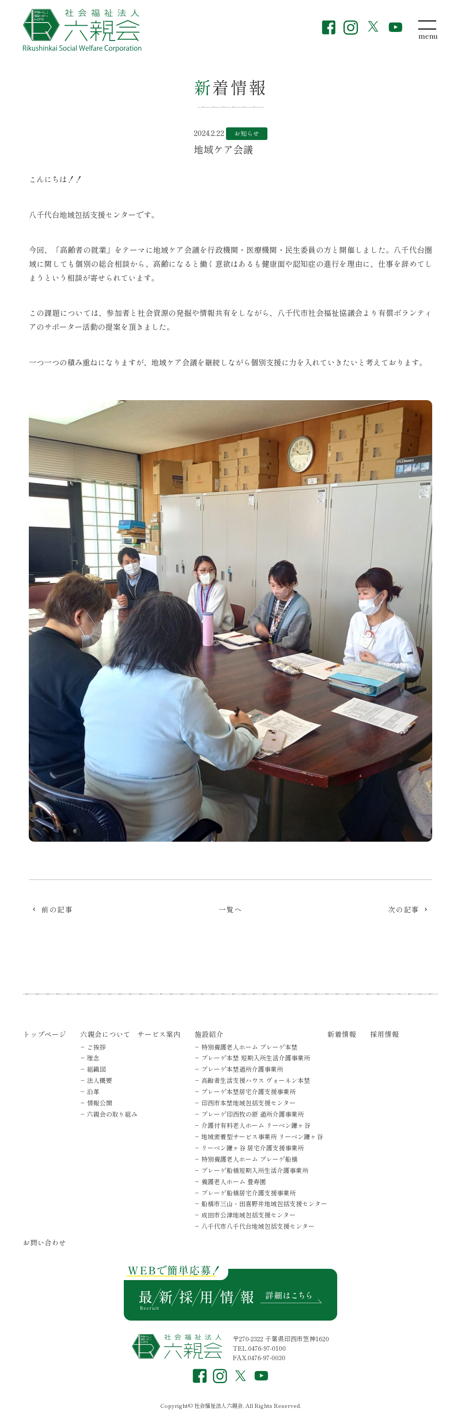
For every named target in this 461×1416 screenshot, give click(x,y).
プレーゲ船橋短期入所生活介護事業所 (254, 1170)
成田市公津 (248, 1214)
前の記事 (57, 910)
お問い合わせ (44, 1242)
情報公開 (99, 1102)
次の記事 (404, 910)
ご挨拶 (96, 1046)
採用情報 (384, 1034)
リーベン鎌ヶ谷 (252, 1147)
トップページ (44, 1034)
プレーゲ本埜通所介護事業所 (242, 1068)
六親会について (105, 1034)
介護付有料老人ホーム (255, 1125)
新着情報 (341, 1034)
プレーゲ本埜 (255, 1057)
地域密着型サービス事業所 (262, 1136)
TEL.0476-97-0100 (259, 1348)
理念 (93, 1057)
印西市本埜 (248, 1102)
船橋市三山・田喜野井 (264, 1203)
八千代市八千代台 (258, 1226)
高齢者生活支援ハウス (255, 1080)
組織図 (96, 1068)
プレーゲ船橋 (248, 1192)
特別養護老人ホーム (249, 1046)
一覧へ (231, 910)
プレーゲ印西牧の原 (252, 1113)
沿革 (93, 1091)
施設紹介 (208, 1034)
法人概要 (99, 1080)
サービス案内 (159, 1034)
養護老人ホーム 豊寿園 (233, 1181)
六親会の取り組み (112, 1113)
